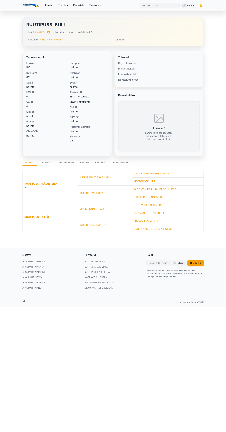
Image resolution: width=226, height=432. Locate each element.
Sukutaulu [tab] (31, 163)
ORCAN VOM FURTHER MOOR (152, 174)
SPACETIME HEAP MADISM (99, 283)
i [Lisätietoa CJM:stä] (77, 117)
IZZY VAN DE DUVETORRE (149, 213)
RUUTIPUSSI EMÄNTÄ (93, 225)
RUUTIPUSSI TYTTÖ (37, 217)
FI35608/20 (39, 32)
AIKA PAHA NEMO (32, 278)
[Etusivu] (31, 5)
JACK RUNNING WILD (93, 209)
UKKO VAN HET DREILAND (98, 288)
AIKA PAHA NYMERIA (33, 262)
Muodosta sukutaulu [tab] (133, 163)
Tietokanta (95, 5)
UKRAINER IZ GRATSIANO (95, 178)
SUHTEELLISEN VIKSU (96, 267)
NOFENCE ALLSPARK (95, 278)
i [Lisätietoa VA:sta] (32, 102)
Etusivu (49, 5)
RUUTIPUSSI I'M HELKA (97, 272)
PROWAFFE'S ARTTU (146, 221)
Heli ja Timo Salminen (51, 39)
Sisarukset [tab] (48, 163)
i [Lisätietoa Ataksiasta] (80, 92)
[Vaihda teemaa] (200, 5)
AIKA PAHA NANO (32, 288)
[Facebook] (24, 303)
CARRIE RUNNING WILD (148, 197)
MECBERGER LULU (145, 182)
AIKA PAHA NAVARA (33, 267)
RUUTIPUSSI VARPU (95, 262)
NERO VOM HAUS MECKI (148, 205)
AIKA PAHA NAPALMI (33, 272)
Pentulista (78, 5)
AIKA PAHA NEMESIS (33, 283)
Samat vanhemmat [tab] (70, 163)
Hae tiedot (195, 263)
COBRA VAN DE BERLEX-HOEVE (153, 229)
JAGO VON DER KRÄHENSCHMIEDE (155, 190)
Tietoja (62, 5)
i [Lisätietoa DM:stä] (76, 107)
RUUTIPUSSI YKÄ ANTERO (41, 184)
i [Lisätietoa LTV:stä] (33, 92)
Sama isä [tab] (92, 163)
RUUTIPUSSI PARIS (91, 194)
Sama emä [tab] (109, 163)
